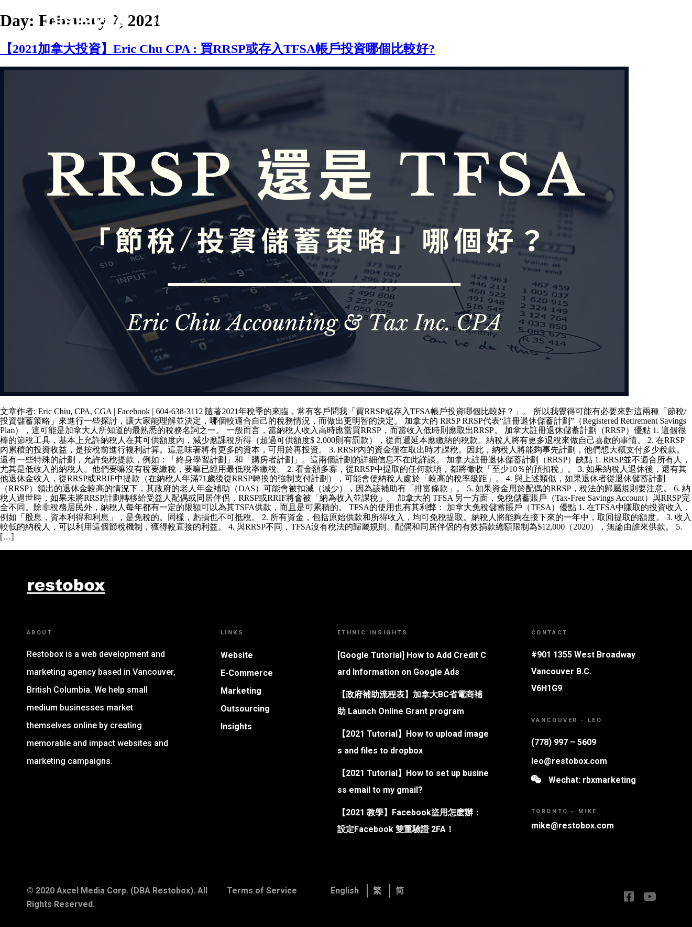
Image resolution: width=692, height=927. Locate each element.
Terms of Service (262, 891)
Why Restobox (181, 20)
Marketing (294, 20)
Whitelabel (350, 20)
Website (242, 20)
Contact (499, 20)
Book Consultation (579, 20)
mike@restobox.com (572, 826)
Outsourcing (245, 709)
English (345, 891)
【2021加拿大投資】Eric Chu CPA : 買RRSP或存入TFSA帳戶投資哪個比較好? (217, 49)
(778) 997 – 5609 (563, 742)
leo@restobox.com (569, 761)
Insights (452, 20)
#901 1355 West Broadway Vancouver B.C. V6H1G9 (583, 671)
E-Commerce (247, 673)
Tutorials (404, 20)
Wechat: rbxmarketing (592, 780)
